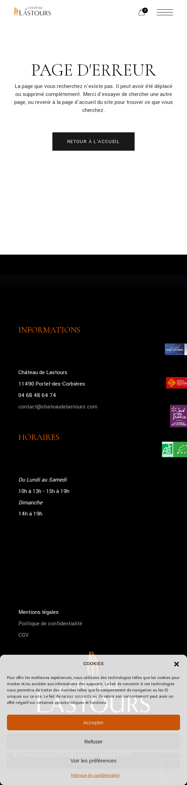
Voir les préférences (93, 761)
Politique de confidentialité (95, 775)
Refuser (93, 741)
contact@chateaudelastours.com (57, 407)
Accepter (93, 722)
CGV (23, 635)
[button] (176, 664)
